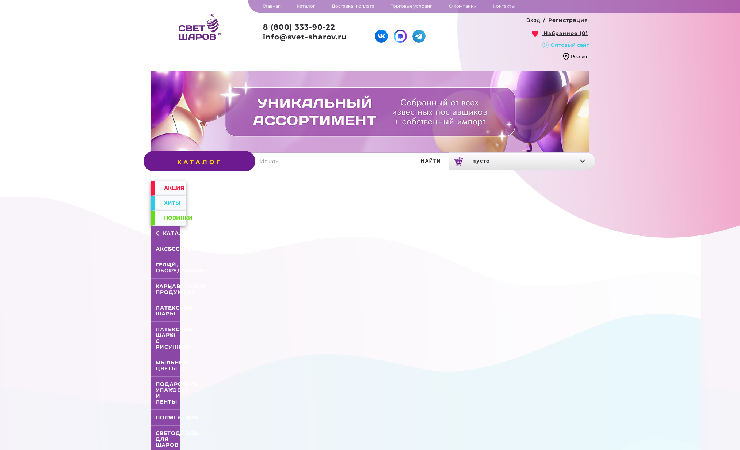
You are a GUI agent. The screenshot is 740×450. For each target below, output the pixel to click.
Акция (174, 188)
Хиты (172, 203)
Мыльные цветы (172, 365)
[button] (533, 20)
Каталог (169, 233)
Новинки (175, 218)
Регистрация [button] (568, 20)
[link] (560, 33)
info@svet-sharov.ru (305, 37)
